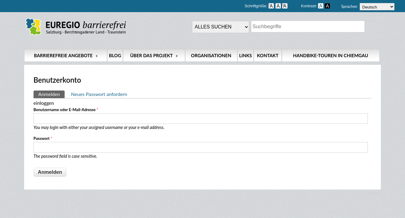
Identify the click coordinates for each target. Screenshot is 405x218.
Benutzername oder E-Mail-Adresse (66, 109)
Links (245, 55)
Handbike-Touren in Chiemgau (330, 55)
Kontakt (267, 55)
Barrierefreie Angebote (66, 55)
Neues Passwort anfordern (99, 94)
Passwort (43, 138)
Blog (115, 55)
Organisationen (211, 55)
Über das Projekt (154, 55)
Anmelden (51, 94)
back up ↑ (374, 192)
